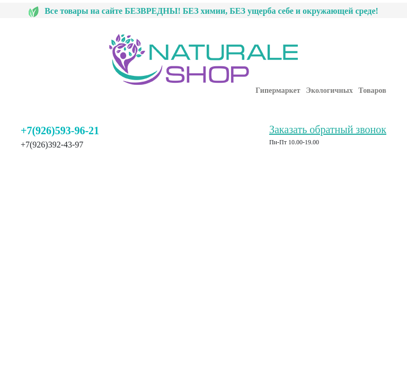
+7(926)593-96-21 (60, 130)
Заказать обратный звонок (327, 129)
